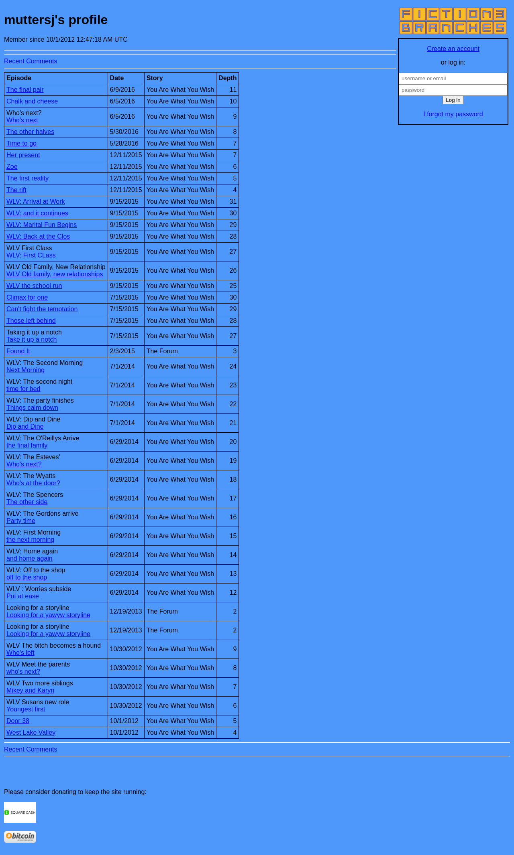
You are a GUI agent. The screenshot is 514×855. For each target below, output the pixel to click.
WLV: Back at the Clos (38, 236)
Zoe (12, 166)
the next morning (30, 539)
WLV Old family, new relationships (54, 274)
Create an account (453, 48)
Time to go (21, 143)
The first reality (27, 178)
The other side (26, 501)
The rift (16, 189)
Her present (23, 155)
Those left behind (31, 320)
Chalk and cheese (32, 101)
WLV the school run (34, 285)
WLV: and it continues (37, 213)
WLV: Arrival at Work (35, 201)
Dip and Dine (25, 426)
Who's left (20, 652)
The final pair (25, 89)
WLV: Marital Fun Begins (41, 224)
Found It (18, 351)
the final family (26, 445)
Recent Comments (30, 61)
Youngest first (25, 709)
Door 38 (17, 720)
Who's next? (24, 464)
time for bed (23, 388)
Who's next (22, 120)
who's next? (23, 671)
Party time (20, 520)
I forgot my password (453, 114)
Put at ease (22, 596)
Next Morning (25, 370)
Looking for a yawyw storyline (48, 615)
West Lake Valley (30, 732)
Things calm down (32, 407)
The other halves (30, 131)
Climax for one (27, 297)
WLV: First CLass (31, 255)
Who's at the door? (33, 483)
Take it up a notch (31, 339)
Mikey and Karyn (30, 690)
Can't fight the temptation (42, 309)
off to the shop (26, 577)
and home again (29, 558)
